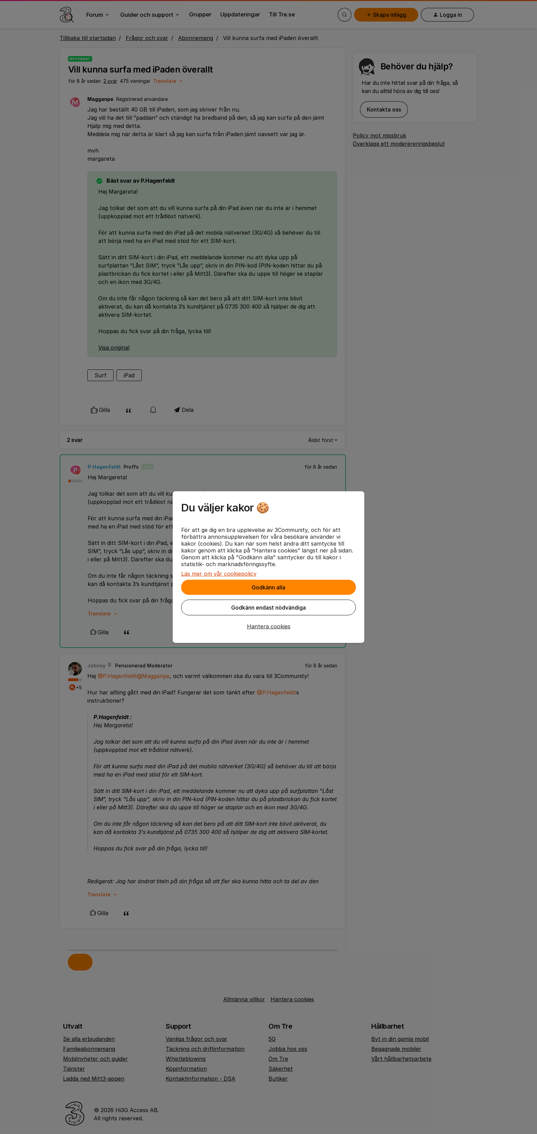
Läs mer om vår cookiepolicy (219, 573)
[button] (268, 626)
